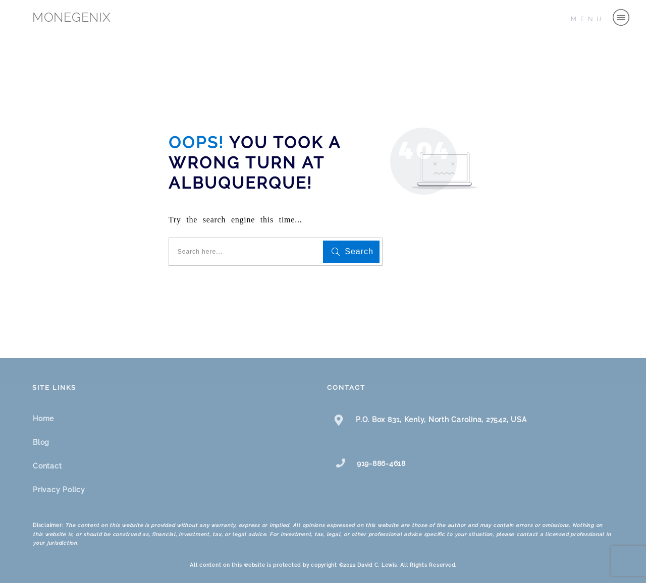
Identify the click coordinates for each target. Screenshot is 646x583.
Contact (47, 466)
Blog (41, 442)
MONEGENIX (71, 17)
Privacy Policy (59, 490)
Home (43, 419)
